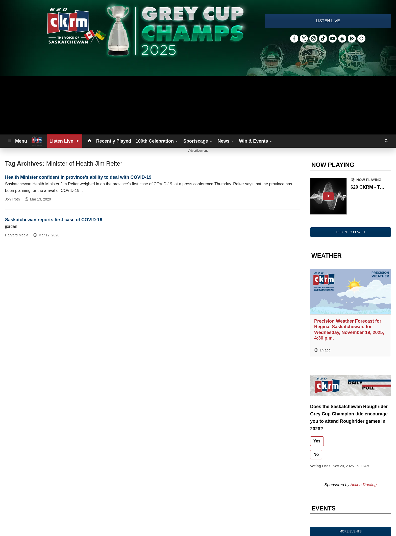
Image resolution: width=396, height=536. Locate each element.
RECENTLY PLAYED (350, 232)
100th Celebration (157, 141)
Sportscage (198, 141)
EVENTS (323, 508)
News (226, 141)
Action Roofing (363, 485)
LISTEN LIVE (328, 21)
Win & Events (256, 141)
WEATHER (326, 255)
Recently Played (113, 141)
